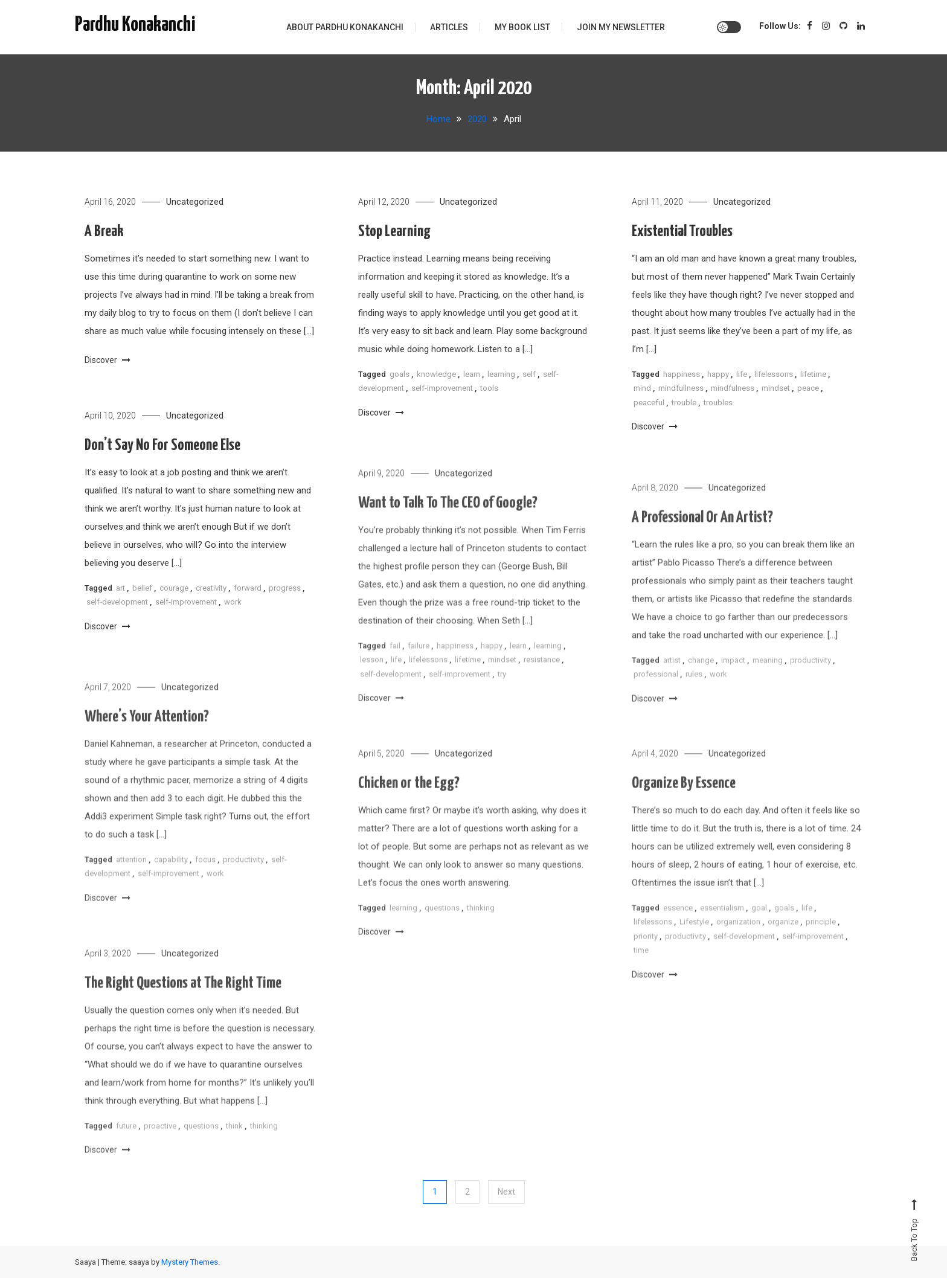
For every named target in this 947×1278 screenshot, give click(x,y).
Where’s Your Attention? (147, 736)
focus (205, 879)
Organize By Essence (684, 803)
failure (418, 665)
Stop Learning (394, 231)
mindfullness (681, 388)
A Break (104, 231)
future (126, 1145)
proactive (160, 1145)
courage (173, 590)
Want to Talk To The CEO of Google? (448, 523)
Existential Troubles (682, 231)
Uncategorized (194, 201)
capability (171, 879)
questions (442, 927)
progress (285, 590)
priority (646, 955)
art (120, 590)
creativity (211, 590)
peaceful (649, 402)
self (529, 374)
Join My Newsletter (621, 27)
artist (672, 679)
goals (399, 374)
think (234, 1145)
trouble (684, 402)
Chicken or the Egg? (409, 803)
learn (471, 374)
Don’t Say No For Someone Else (162, 448)
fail (395, 665)
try (502, 693)
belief (142, 590)
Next (506, 1191)
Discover (107, 360)
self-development (117, 604)
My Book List (522, 27)
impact (733, 679)
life (741, 374)
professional (656, 693)
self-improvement (442, 388)
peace (808, 388)
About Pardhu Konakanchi (344, 27)
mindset (776, 388)
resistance (542, 679)
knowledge (436, 374)
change (701, 679)
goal (759, 927)
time (641, 969)
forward (248, 590)
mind (642, 388)
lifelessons (773, 374)
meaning (768, 679)
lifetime (813, 374)
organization (738, 941)
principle (821, 941)
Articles (449, 27)
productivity (810, 679)
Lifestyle (694, 941)
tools (489, 388)
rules (693, 693)
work (233, 604)
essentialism (722, 927)
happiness (681, 374)
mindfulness (732, 388)
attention (131, 879)
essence (678, 927)
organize (783, 941)
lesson (372, 679)
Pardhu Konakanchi (135, 25)
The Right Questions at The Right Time (183, 1003)
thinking (481, 927)
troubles (718, 402)
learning (501, 374)
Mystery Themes (189, 1262)
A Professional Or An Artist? (702, 537)
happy (718, 374)
